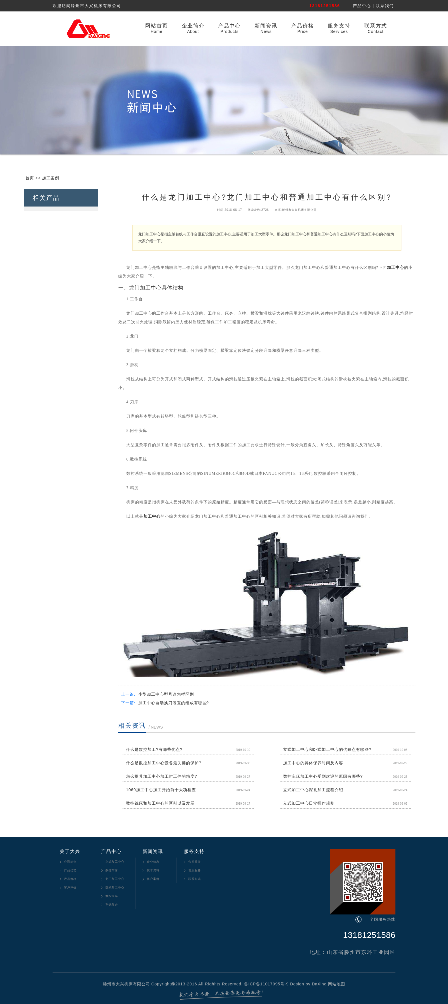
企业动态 (153, 861)
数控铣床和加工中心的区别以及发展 (160, 803)
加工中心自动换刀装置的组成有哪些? (173, 703)
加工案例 (50, 178)
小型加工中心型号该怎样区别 (166, 694)
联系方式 (375, 26)
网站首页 (156, 26)
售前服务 (194, 861)
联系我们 (385, 5)
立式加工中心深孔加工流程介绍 (313, 789)
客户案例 (153, 878)
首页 (29, 178)
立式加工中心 (114, 861)
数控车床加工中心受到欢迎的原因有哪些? (323, 776)
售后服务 (194, 870)
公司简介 (70, 861)
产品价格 (302, 26)
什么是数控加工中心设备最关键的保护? (163, 763)
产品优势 (70, 870)
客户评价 (70, 887)
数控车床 (111, 870)
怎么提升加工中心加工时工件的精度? (161, 776)
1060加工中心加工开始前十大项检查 (161, 789)
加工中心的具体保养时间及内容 (313, 763)
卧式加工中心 (114, 887)
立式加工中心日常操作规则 (309, 803)
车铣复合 (111, 904)
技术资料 (153, 870)
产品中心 (362, 5)
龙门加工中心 (114, 878)
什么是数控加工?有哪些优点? (154, 749)
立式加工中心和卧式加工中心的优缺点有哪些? (327, 749)
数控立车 (111, 896)
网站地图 (336, 984)
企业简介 (193, 26)
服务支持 (339, 26)
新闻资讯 (266, 26)
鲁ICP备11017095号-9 (266, 984)
